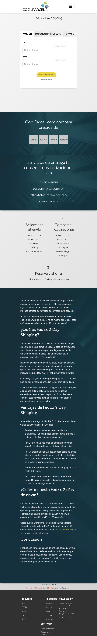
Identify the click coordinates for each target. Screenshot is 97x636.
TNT (23, 619)
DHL (23, 615)
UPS (23, 603)
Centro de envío (65, 618)
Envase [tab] (69, 34)
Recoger (49, 611)
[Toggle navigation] (70, 6)
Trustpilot (49, 619)
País (24, 46)
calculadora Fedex (63, 530)
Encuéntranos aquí (47, 628)
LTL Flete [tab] (55, 34)
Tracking (49, 607)
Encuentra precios (46, 75)
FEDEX (24, 607)
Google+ (66, 588)
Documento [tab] (41, 34)
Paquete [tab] (27, 34)
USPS (24, 611)
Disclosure (50, 603)
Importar (49, 615)
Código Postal (60, 46)
